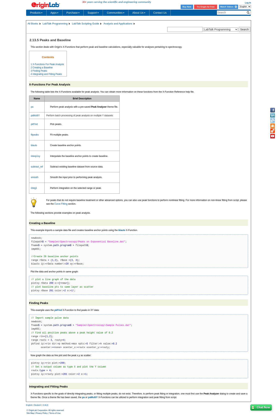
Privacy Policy (42, 413)
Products (36, 12)
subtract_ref (37, 166)
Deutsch (37, 405)
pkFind (34, 124)
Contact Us (160, 12)
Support (93, 12)
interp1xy (35, 156)
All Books (33, 23)
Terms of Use (55, 413)
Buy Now (187, 7)
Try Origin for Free (206, 7)
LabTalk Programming (55, 23)
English (29, 405)
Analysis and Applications (117, 23)
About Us (138, 12)
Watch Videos (228, 7)
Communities (115, 12)
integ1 (34, 188)
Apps (54, 12)
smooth (34, 177)
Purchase (73, 12)
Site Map (30, 413)
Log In (248, 3)
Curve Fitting (61, 204)
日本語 (45, 405)
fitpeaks (35, 134)
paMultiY (35, 115)
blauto (34, 145)
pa (32, 106)
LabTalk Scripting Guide (85, 23)
